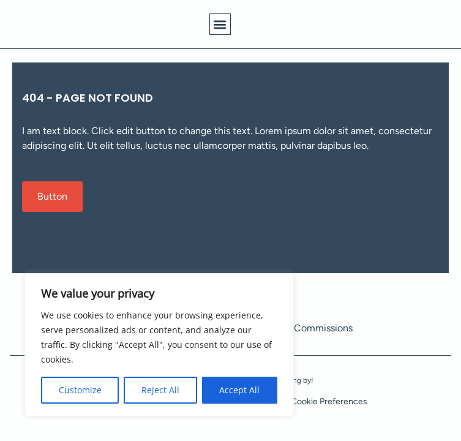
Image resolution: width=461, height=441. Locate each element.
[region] (159, 345)
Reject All (160, 390)
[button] (220, 24)
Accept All (239, 390)
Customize (80, 390)
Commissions (323, 328)
